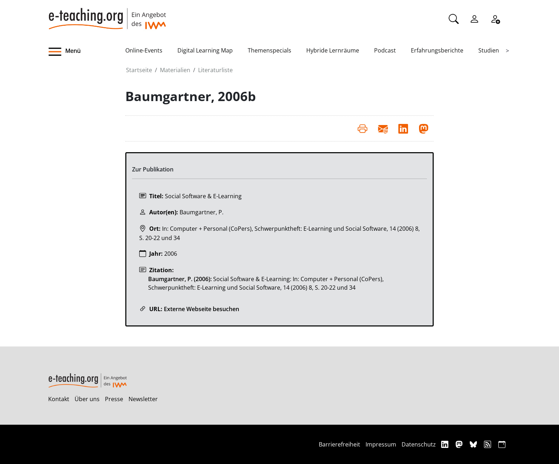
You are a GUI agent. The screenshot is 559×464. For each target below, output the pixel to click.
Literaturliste (215, 70)
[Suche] (454, 18)
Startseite (139, 70)
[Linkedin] (445, 444)
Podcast (385, 50)
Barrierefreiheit (339, 444)
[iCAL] (501, 444)
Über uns (87, 399)
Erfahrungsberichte (437, 50)
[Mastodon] (459, 444)
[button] (86, 51)
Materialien (175, 70)
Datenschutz (419, 444)
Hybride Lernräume (332, 50)
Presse (114, 399)
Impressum (381, 444)
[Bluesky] (474, 444)
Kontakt (58, 399)
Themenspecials (269, 50)
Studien (488, 50)
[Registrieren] (495, 18)
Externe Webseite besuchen (201, 309)
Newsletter (143, 399)
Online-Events (143, 50)
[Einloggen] (474, 18)
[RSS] (488, 444)
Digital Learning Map (205, 50)
